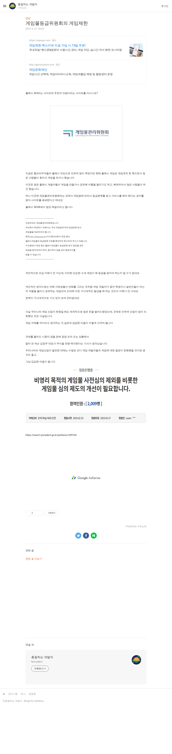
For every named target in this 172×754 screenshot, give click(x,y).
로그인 (164, 6)
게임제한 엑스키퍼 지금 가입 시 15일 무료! (57, 45)
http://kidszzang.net (38, 283)
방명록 (32, 740)
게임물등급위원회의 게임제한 (57, 23)
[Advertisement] (86, 111)
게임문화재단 (38, 69)
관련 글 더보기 (34, 605)
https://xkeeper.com (39, 40)
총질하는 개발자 (42, 704)
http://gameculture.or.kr (41, 64)
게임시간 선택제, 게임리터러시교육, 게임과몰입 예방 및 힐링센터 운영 (71, 74)
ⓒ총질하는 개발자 (12, 747)
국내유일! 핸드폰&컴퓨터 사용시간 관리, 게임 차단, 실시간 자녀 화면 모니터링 (75, 49)
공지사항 (13, 740)
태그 (23, 740)
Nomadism (37, 708)
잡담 (28, 18)
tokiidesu (39, 747)
